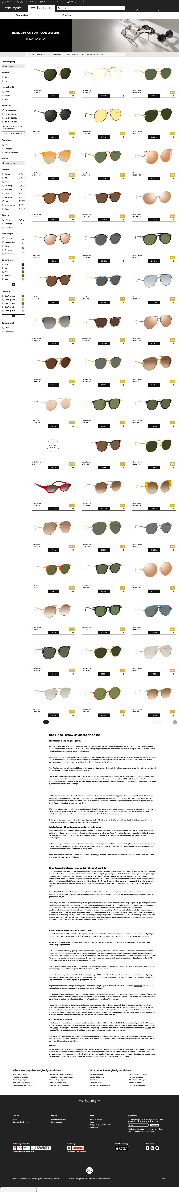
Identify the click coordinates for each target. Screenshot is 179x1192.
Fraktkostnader (57, 1122)
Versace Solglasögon (57, 1080)
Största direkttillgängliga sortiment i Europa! (22, 2)
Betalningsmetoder (58, 1119)
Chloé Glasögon (135, 1082)
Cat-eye (14, 182)
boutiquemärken (92, 1036)
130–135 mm (10, 114)
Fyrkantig (14, 186)
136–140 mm (10, 118)
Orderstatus (94, 1127)
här (152, 1131)
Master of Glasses (120, 997)
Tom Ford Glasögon (97, 1077)
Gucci (111, 955)
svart (145, 966)
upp (164, 1179)
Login (136, 10)
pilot (104, 894)
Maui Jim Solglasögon (57, 1082)
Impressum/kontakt (51, 1179)
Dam (6, 77)
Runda (14, 174)
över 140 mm (11, 122)
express (148, 1028)
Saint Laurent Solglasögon (23, 1085)
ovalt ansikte (14, 242)
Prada (119, 955)
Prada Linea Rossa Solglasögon (61, 1077)
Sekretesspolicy (37, 1179)
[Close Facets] (13, 54)
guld (152, 966)
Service (54, 1116)
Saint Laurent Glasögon (138, 1074)
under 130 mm (11, 110)
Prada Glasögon (95, 1080)
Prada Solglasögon (20, 1074)
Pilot (14, 178)
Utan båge (14, 227)
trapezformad (14, 254)
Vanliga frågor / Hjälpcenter (100, 1125)
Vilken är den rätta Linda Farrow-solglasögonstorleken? (125, 1023)
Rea (5, 145)
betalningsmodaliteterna (95, 1030)
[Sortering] (105, 54)
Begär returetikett (96, 1119)
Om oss (16, 1116)
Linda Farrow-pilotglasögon (127, 894)
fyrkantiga (138, 986)
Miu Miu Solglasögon (21, 1077)
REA (57, 1056)
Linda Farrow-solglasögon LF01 (88, 975)
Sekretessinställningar (21, 1122)
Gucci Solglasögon (20, 1080)
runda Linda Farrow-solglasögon (62, 988)
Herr (5, 81)
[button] (13, 8)
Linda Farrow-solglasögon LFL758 (85, 894)
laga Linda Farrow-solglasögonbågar (69, 999)
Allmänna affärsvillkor (21, 1179)
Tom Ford (104, 955)
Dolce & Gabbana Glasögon (100, 1085)
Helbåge (14, 220)
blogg (102, 997)
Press (15, 1119)
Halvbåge (14, 223)
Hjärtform (14, 238)
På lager (7, 149)
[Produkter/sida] (75, 54)
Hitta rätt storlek (13, 134)
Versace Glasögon (136, 1077)
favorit (105, 1007)
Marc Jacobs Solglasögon (59, 1085)
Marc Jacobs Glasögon (137, 1080)
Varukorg (156, 10)
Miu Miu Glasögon (96, 1074)
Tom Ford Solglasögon (21, 1082)
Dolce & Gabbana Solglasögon (60, 1074)
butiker (55, 1028)
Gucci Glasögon (95, 1082)
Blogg (92, 1122)
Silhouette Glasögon (137, 1085)
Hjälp (92, 1116)
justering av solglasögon (98, 999)
